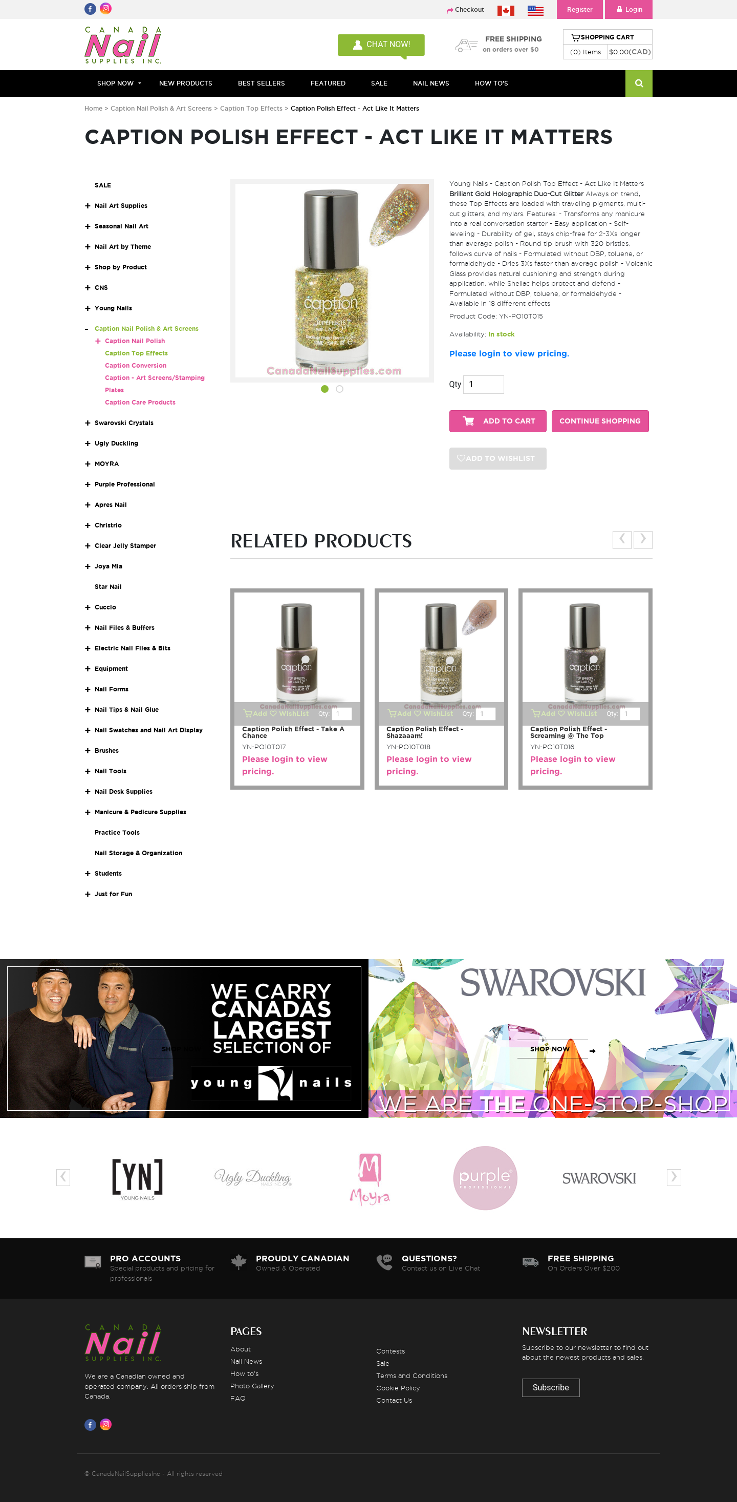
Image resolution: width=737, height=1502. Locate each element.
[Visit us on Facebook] (92, 1424)
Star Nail (108, 586)
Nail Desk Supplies (124, 791)
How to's (244, 1373)
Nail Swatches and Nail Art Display (149, 730)
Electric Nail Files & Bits (132, 648)
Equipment (111, 668)
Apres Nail (111, 504)
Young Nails (113, 308)
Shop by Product (121, 267)
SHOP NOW (182, 1049)
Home (93, 108)
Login (628, 9)
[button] (324, 391)
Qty (455, 384)
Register (580, 9)
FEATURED (328, 83)
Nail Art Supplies (121, 205)
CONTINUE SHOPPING (600, 421)
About (240, 1348)
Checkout (469, 9)
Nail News (246, 1361)
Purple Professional (125, 484)
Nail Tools (110, 771)
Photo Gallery (252, 1385)
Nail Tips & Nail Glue (127, 709)
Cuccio (105, 607)
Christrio (108, 525)
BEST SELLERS (261, 83)
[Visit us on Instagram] (107, 1424)
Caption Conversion (135, 365)
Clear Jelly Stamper (125, 545)
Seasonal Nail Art (121, 226)
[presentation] (622, 540)
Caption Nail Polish (135, 340)
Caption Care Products (140, 402)
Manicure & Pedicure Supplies (140, 812)
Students (108, 873)
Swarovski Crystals (124, 422)
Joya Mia (108, 566)
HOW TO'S (491, 83)
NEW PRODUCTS (185, 83)
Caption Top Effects (252, 108)
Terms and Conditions (411, 1375)
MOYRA (107, 463)
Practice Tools (117, 832)
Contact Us (394, 1400)
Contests (390, 1351)
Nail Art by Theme (123, 246)
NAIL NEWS (431, 83)
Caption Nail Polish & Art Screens (162, 108)
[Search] (639, 83)
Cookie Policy (398, 1387)
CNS (101, 287)
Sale (382, 1363)
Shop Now (115, 83)
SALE (379, 83)
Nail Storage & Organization (138, 853)
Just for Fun (113, 894)
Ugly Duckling (116, 443)
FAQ (238, 1398)
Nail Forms (111, 689)
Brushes (107, 750)
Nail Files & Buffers (125, 627)
